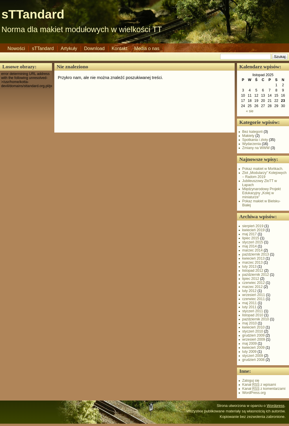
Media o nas (146, 48)
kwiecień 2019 (253, 230)
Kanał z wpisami (259, 385)
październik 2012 (255, 275)
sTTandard (32, 14)
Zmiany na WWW (256, 148)
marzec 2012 (252, 287)
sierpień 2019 (252, 226)
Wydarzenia (251, 144)
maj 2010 (249, 323)
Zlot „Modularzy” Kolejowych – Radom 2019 (264, 175)
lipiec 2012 (250, 279)
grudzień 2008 (253, 360)
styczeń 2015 (252, 242)
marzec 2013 (252, 262)
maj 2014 (249, 246)
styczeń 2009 (252, 356)
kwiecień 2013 (253, 258)
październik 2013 (255, 254)
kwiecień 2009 (253, 348)
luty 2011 (249, 307)
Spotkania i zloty (255, 140)
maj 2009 (249, 343)
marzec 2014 (252, 250)
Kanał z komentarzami (264, 389)
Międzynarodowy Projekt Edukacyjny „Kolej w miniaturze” (261, 193)
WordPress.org (254, 393)
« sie (249, 111)
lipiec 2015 (250, 238)
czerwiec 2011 (253, 299)
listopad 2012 (252, 271)
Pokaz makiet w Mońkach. (262, 169)
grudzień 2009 (253, 335)
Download (94, 48)
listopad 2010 (252, 315)
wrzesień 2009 (253, 339)
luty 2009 (249, 352)
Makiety (248, 136)
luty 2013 (249, 267)
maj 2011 (249, 303)
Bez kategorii (252, 132)
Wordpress (276, 405)
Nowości (16, 48)
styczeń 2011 (252, 311)
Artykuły (69, 48)
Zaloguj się (250, 381)
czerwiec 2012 (253, 283)
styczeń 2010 (252, 331)
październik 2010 (255, 319)
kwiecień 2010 (253, 327)
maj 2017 (249, 234)
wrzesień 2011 (253, 295)
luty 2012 (249, 291)
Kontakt (119, 48)
